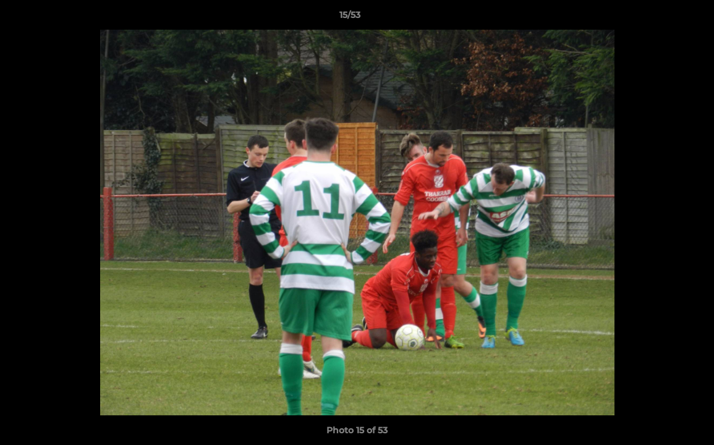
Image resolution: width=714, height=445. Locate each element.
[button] (662, 17)
